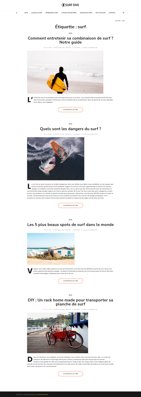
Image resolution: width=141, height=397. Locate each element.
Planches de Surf (86, 13)
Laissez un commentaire (90, 47)
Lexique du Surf (36, 13)
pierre (78, 47)
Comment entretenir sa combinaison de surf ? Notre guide (70, 40)
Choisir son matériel (69, 13)
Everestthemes (42, 394)
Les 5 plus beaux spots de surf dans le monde (70, 224)
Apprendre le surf (51, 13)
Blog (26, 13)
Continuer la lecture (70, 109)
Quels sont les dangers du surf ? (70, 129)
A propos (112, 13)
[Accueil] (118, 20)
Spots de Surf (100, 13)
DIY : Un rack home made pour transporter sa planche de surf (70, 302)
